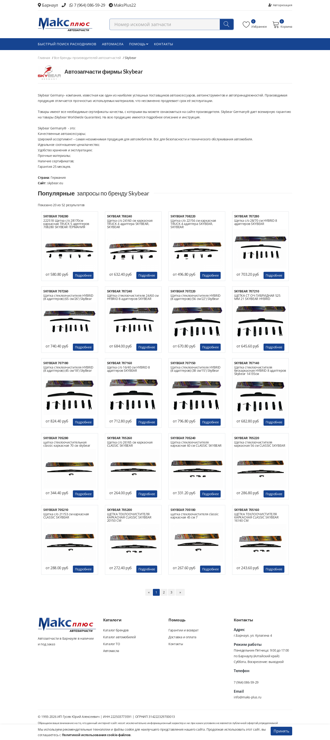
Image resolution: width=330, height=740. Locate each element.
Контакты (163, 44)
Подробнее (83, 275)
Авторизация (280, 5)
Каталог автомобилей (119, 637)
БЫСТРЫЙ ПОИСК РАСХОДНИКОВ (67, 44)
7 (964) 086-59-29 (87, 5)
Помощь (138, 44)
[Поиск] (227, 24)
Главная (44, 58)
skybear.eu (55, 183)
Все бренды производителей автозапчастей (87, 58)
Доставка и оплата (182, 637)
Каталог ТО (111, 644)
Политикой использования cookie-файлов (96, 735)
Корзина (282, 25)
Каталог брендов (116, 630)
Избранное (255, 25)
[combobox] (172, 24)
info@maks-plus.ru (247, 697)
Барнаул (48, 5)
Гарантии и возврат (183, 630)
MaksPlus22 (122, 5)
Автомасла (113, 44)
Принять (281, 731)
